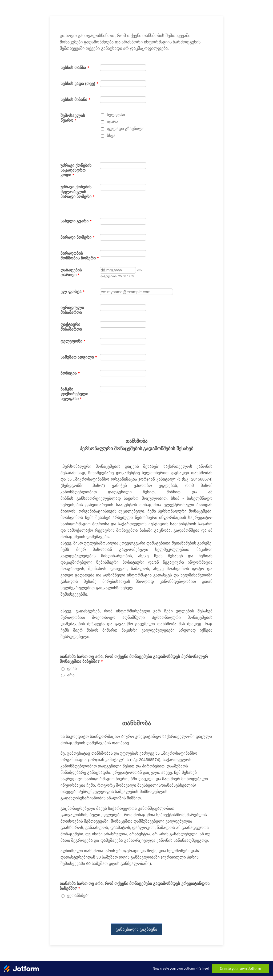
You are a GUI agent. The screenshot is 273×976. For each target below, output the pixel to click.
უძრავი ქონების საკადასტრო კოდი (76, 170)
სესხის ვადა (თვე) (79, 83)
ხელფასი (116, 114)
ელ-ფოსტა (73, 291)
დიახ (72, 668)
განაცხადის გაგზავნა (136, 929)
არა (71, 675)
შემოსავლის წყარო (73, 118)
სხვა (111, 135)
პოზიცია (70, 373)
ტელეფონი (73, 341)
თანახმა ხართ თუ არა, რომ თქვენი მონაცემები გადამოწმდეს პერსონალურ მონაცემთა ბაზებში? (134, 659)
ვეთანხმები (78, 895)
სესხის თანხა (75, 67)
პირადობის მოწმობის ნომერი (80, 255)
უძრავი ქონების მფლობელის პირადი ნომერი (77, 192)
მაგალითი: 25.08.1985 (117, 276)
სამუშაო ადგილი (79, 357)
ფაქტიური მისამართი (71, 326)
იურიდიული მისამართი (72, 310)
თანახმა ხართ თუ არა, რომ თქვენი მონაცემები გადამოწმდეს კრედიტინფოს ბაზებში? (135, 885)
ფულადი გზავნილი (125, 128)
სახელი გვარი (76, 221)
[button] (139, 270)
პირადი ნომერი (77, 237)
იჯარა (112, 121)
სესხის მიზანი (75, 99)
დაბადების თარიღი (71, 272)
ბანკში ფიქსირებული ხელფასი (74, 394)
